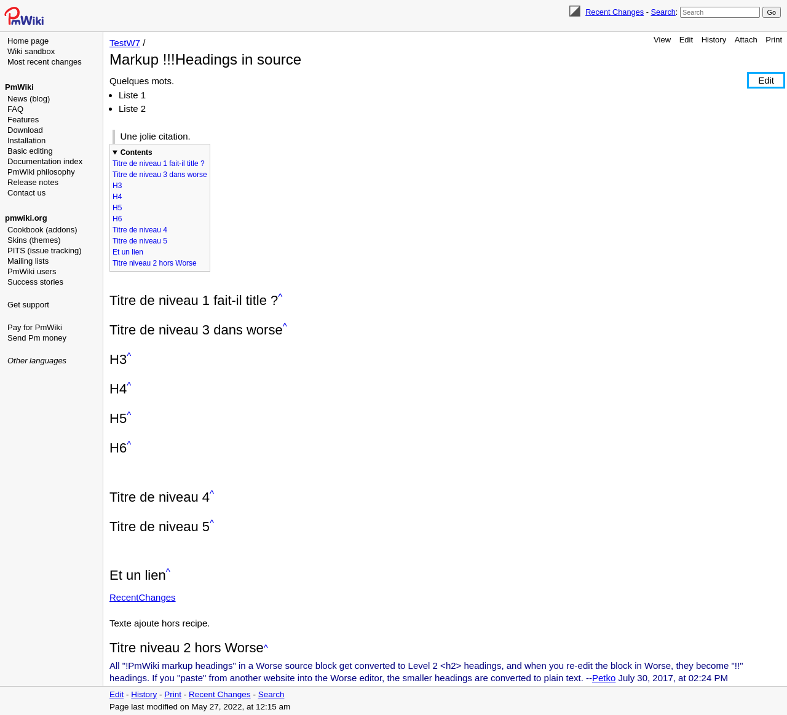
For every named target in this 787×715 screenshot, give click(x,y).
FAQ (15, 109)
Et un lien (128, 252)
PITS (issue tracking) (44, 250)
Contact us (26, 192)
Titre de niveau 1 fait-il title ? (159, 163)
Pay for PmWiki (34, 327)
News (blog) (28, 98)
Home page (28, 40)
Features (23, 119)
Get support (28, 304)
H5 (117, 207)
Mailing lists (28, 261)
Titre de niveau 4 (140, 230)
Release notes (32, 182)
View (662, 39)
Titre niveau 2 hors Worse (155, 263)
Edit (686, 39)
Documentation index (44, 161)
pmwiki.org (26, 218)
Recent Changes (614, 12)
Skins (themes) (34, 240)
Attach (746, 39)
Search (663, 12)
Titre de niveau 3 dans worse (160, 174)
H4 (117, 196)
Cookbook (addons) (42, 229)
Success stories (35, 281)
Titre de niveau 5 (140, 241)
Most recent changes (44, 61)
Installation (26, 140)
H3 (117, 185)
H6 (117, 219)
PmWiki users (31, 271)
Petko (603, 678)
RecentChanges (142, 597)
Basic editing (30, 151)
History (714, 39)
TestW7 (124, 43)
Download (25, 130)
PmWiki (19, 87)
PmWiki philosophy (41, 171)
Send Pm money (36, 337)
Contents (136, 152)
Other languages (36, 360)
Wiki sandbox (31, 51)
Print (773, 39)
